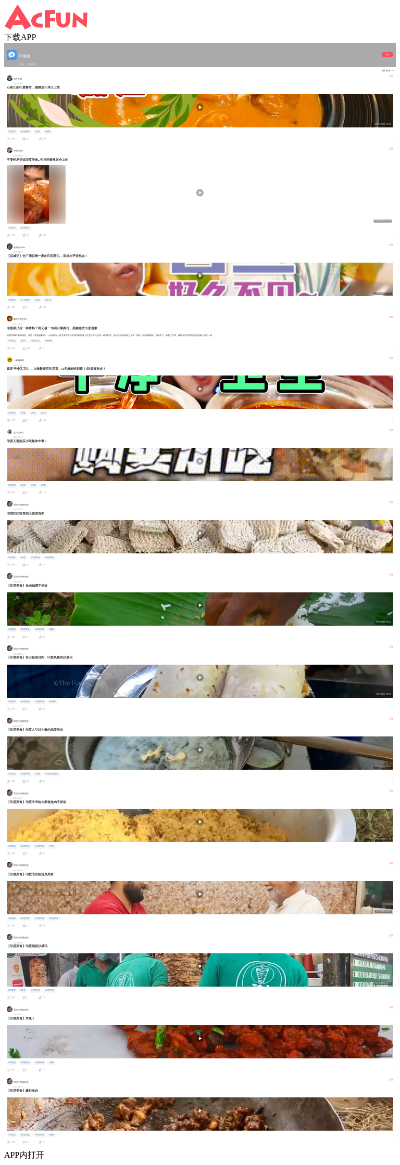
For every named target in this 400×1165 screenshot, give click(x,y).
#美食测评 (25, 132)
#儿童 (33, 485)
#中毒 (43, 485)
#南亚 (23, 990)
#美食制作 (25, 228)
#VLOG (48, 300)
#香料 (23, 341)
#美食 (23, 413)
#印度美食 (35, 557)
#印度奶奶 (49, 557)
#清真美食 (53, 918)
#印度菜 (12, 132)
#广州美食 (25, 300)
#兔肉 (51, 846)
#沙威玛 (52, 702)
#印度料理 (39, 629)
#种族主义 (35, 341)
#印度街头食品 (51, 774)
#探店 (37, 132)
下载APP (20, 37)
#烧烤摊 (48, 341)
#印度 (23, 485)
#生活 (43, 413)
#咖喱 (47, 132)
